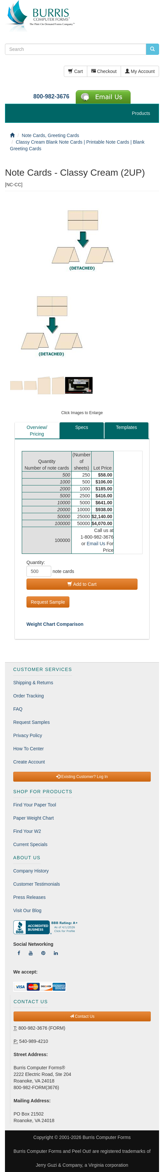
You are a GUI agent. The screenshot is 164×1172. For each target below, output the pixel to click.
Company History (31, 870)
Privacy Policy (27, 735)
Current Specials (30, 844)
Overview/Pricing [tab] (37, 431)
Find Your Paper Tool (34, 804)
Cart (75, 71)
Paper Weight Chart (33, 818)
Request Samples (31, 722)
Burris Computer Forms (107, 1137)
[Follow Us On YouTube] (30, 953)
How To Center (28, 748)
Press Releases (29, 897)
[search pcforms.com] (152, 49)
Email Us (96, 543)
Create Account (29, 761)
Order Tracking (28, 695)
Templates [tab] (126, 427)
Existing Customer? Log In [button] (82, 776)
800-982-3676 (51, 96)
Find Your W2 (27, 831)
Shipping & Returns (33, 682)
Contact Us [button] (82, 1016)
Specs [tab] (81, 427)
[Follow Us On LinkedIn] (56, 953)
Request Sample (48, 602)
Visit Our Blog (27, 910)
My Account (140, 71)
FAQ (17, 709)
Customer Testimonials (36, 884)
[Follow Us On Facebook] (18, 953)
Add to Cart (82, 584)
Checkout (104, 71)
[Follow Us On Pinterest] (43, 953)
